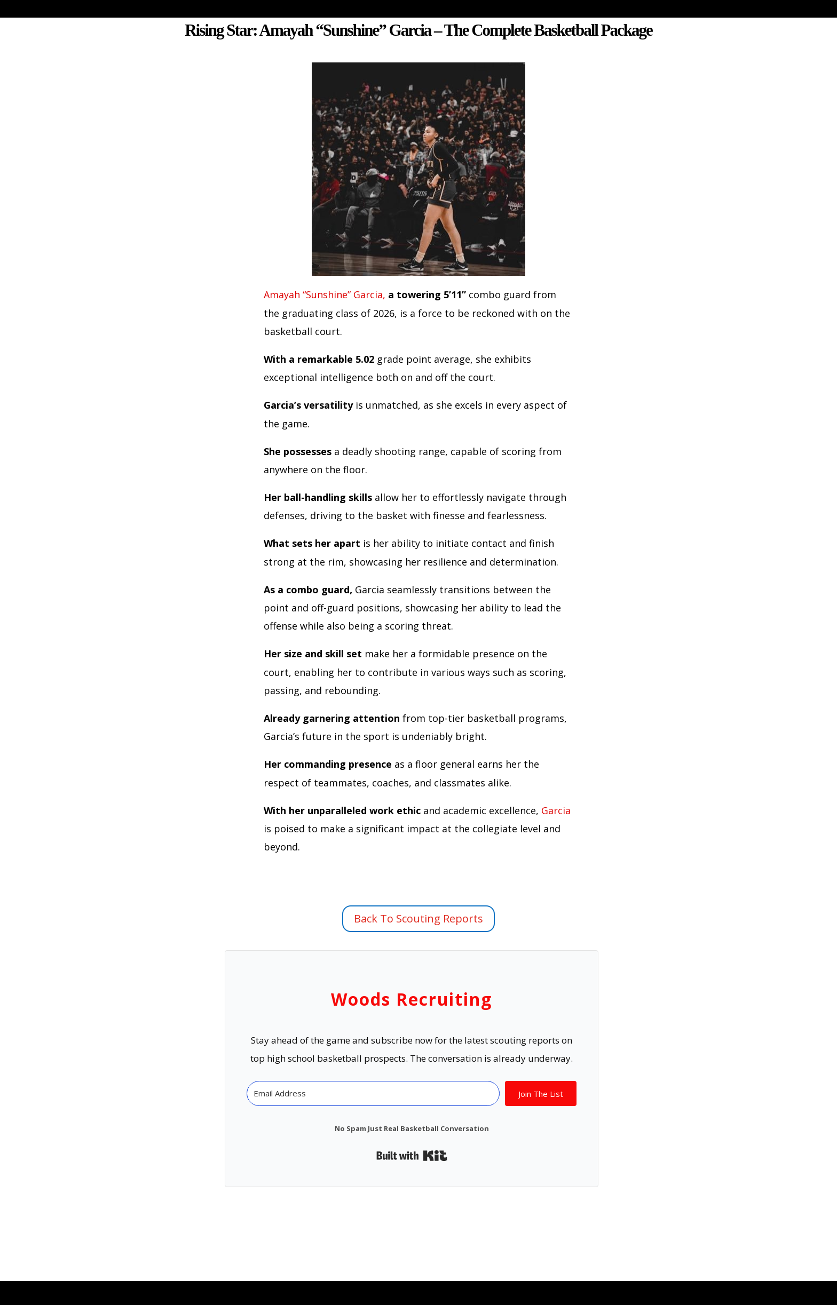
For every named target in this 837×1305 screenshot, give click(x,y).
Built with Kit (411, 1155)
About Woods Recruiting (324, 10)
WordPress (302, 1288)
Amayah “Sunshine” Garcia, (324, 294)
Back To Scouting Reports (418, 918)
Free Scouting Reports (583, 10)
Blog (225, 10)
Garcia (556, 810)
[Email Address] (373, 1093)
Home (184, 10)
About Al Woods (456, 10)
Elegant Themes (177, 1288)
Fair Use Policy (708, 10)
